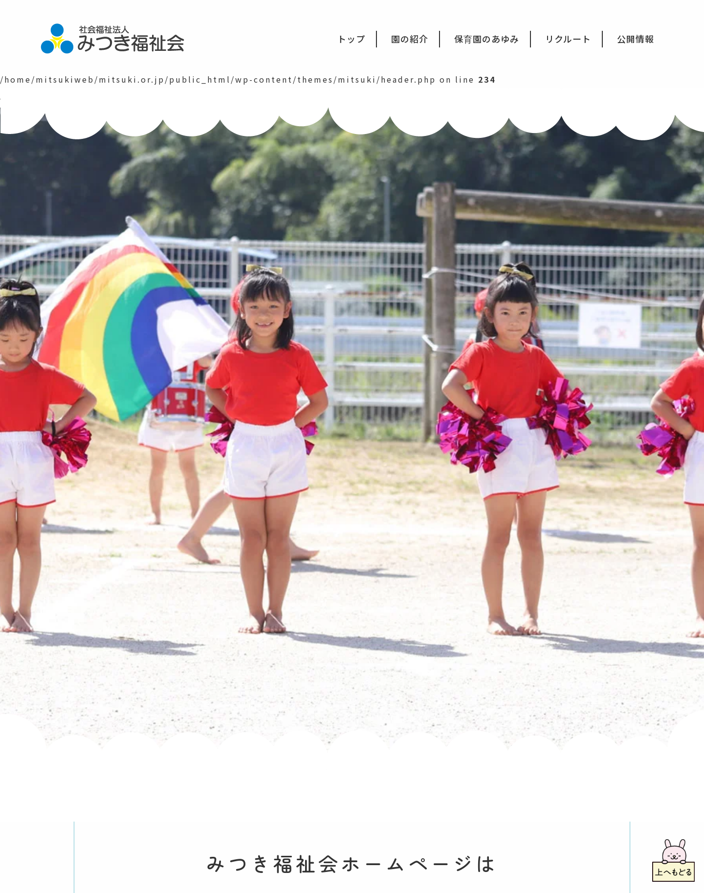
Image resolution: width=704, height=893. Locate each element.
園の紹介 (409, 38)
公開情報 (635, 38)
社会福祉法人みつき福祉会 (119, 38)
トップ (351, 38)
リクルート (568, 38)
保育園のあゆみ (486, 38)
